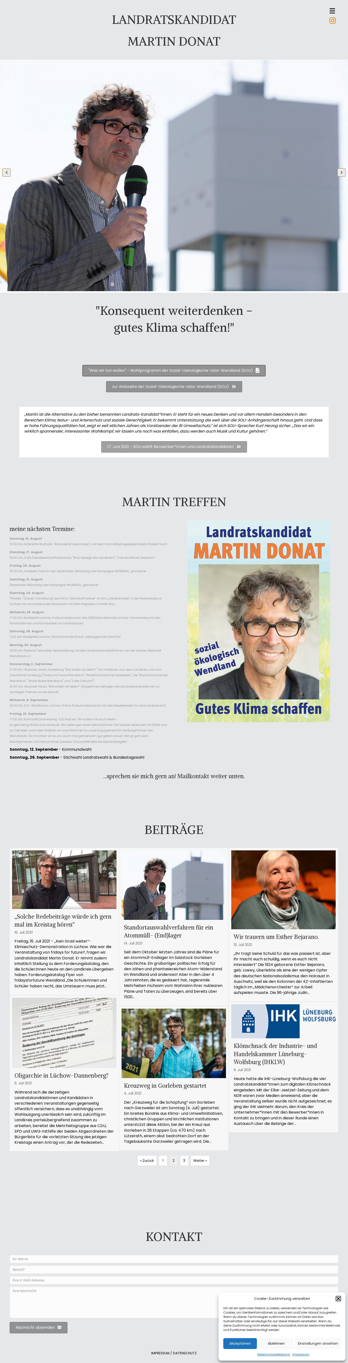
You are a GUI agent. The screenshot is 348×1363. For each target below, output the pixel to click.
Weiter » (200, 1160)
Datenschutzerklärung (273, 1354)
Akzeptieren (240, 1343)
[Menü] (332, 11)
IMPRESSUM (160, 1353)
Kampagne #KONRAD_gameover (121, 571)
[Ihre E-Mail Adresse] (174, 1280)
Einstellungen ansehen (318, 1343)
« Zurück (147, 1160)
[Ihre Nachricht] (174, 1302)
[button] (338, 1298)
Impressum (300, 1354)
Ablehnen (276, 1343)
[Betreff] (174, 1270)
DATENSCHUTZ (185, 1353)
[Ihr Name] (174, 1259)
